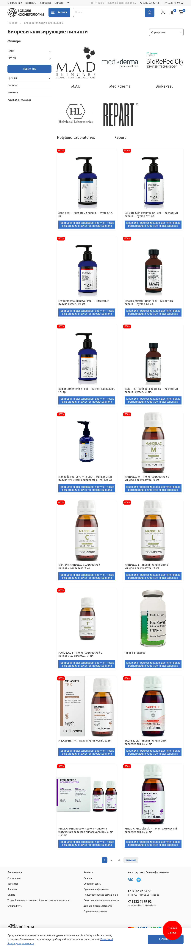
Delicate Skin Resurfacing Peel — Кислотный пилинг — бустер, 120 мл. (151, 214)
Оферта (88, 878)
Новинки (12, 92)
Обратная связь (92, 883)
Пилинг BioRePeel (135, 652)
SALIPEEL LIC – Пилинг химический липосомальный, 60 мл (145, 742)
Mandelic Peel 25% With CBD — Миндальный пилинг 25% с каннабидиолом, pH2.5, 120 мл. (85, 478)
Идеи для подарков (19, 99)
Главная (12, 22)
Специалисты (14, 905)
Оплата (58, 2)
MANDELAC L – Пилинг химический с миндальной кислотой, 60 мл (146, 566)
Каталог (59, 12)
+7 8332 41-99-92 (174, 2)
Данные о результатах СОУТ (99, 905)
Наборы (12, 85)
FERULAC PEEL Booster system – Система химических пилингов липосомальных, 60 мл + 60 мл (85, 832)
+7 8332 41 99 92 (139, 902)
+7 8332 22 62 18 (139, 891)
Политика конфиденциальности (101, 900)
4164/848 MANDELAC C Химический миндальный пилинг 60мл (79, 566)
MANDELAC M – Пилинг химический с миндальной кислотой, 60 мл (147, 478)
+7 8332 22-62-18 (149, 2)
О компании (14, 2)
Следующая (131, 860)
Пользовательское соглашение (101, 894)
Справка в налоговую (95, 911)
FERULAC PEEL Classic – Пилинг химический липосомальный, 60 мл (151, 830)
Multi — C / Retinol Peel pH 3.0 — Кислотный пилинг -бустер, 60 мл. (151, 390)
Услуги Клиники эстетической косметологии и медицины (39, 900)
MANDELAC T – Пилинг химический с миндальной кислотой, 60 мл (80, 654)
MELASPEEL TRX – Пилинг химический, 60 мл (84, 740)
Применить (29, 68)
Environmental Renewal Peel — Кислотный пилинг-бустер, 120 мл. (83, 302)
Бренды (12, 78)
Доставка (45, 2)
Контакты (31, 2)
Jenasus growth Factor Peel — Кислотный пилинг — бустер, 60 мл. (149, 302)
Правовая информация (96, 889)
